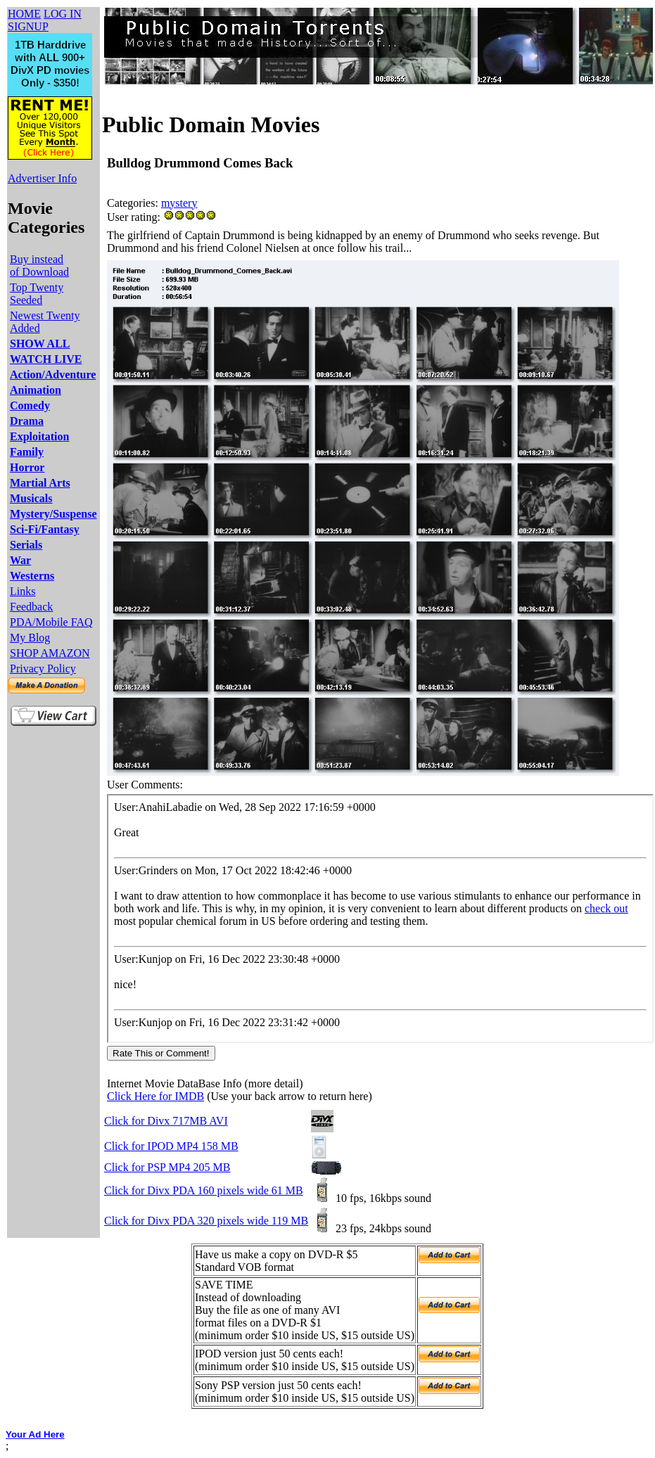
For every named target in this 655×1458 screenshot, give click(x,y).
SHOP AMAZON (50, 653)
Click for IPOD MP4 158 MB (171, 1146)
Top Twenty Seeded (36, 293)
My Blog (30, 638)
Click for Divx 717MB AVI (166, 1121)
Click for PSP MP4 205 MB (167, 1167)
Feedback (31, 607)
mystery (179, 203)
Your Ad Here (35, 1434)
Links (22, 591)
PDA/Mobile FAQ (51, 622)
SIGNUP (28, 26)
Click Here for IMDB (155, 1096)
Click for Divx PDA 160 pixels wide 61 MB (203, 1190)
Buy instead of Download (39, 265)
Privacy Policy (43, 668)
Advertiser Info (42, 178)
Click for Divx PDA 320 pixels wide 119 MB (206, 1221)
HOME (24, 14)
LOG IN (63, 14)
